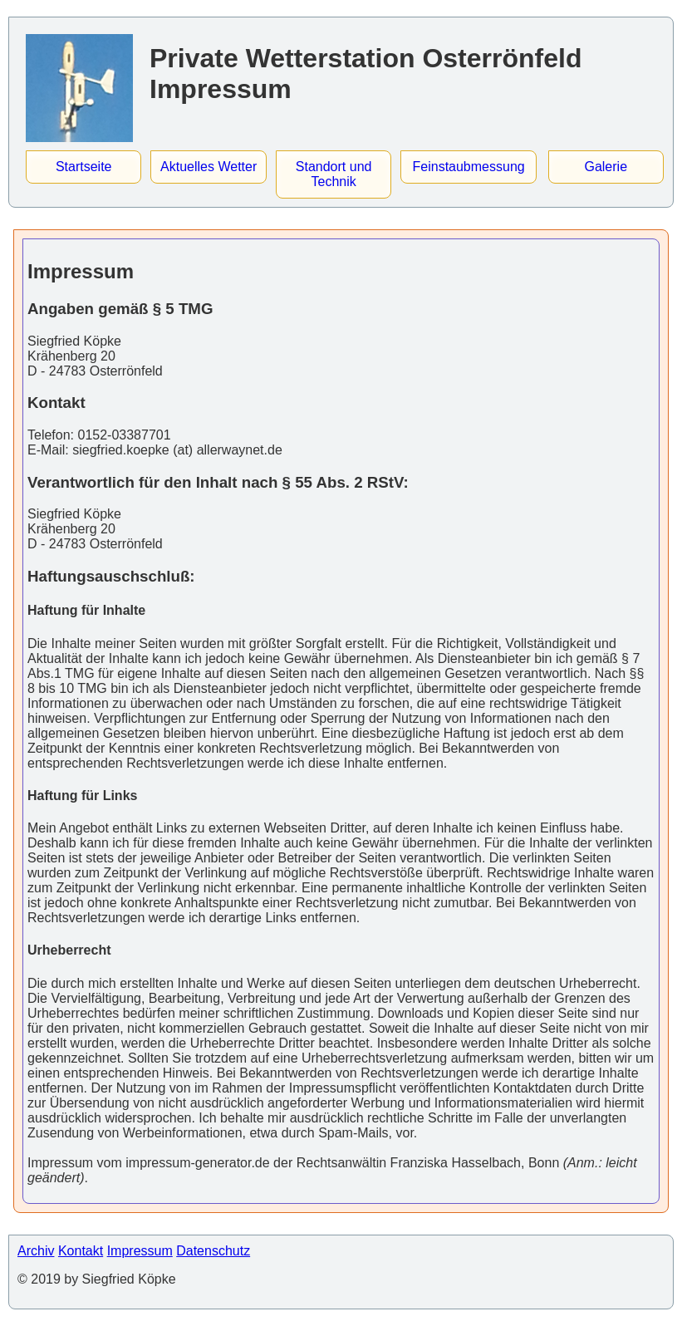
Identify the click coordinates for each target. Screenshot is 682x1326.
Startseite (84, 167)
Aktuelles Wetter (208, 167)
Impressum (140, 1251)
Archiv (35, 1251)
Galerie (605, 167)
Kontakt (80, 1251)
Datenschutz (213, 1251)
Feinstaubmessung (469, 167)
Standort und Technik (334, 174)
